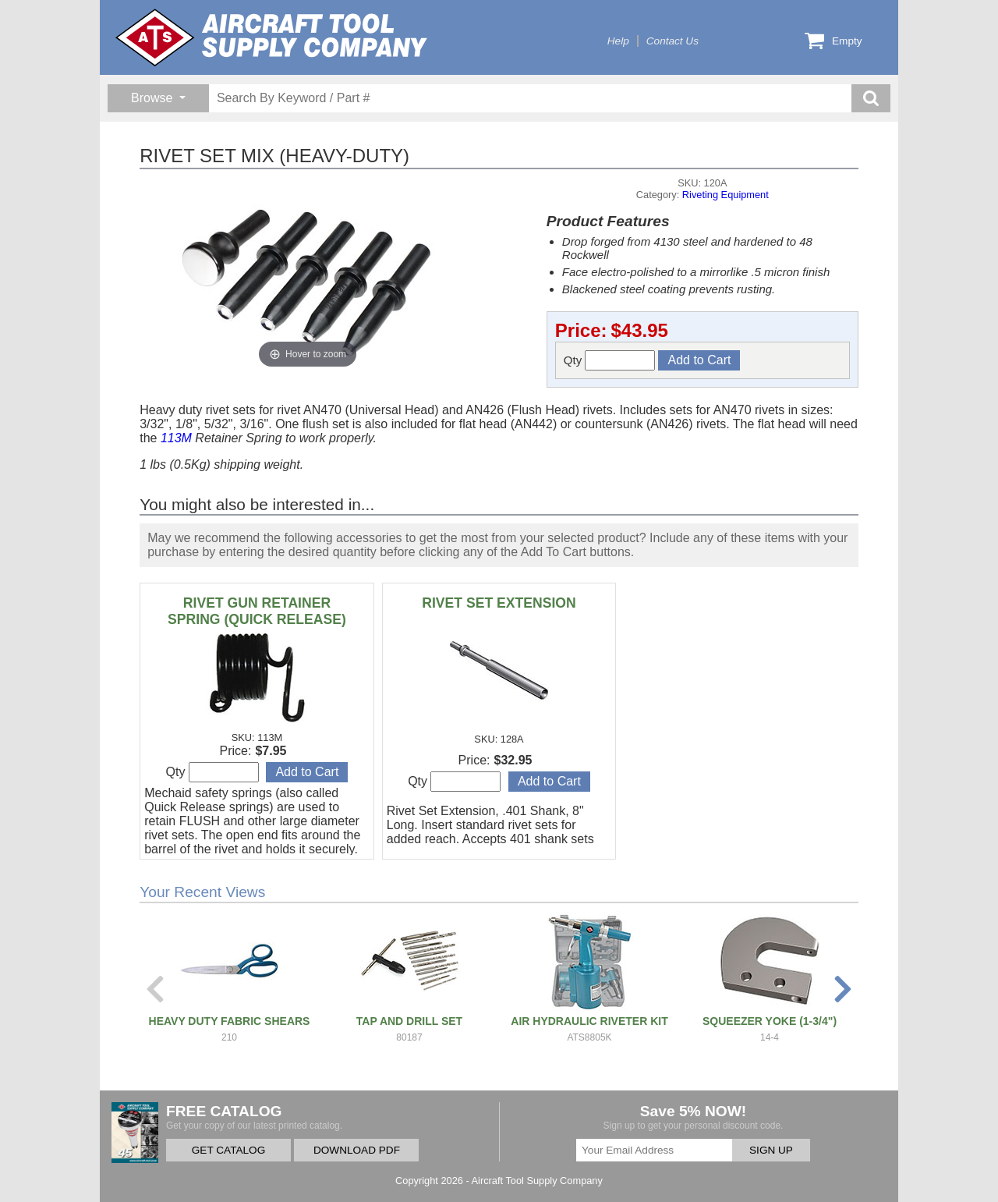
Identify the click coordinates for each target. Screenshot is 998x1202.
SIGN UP (771, 1150)
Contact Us (672, 41)
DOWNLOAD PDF (356, 1150)
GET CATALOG (228, 1150)
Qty (610, 360)
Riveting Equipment (725, 194)
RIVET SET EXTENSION (498, 603)
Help (618, 41)
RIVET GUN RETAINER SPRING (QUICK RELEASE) (257, 611)
